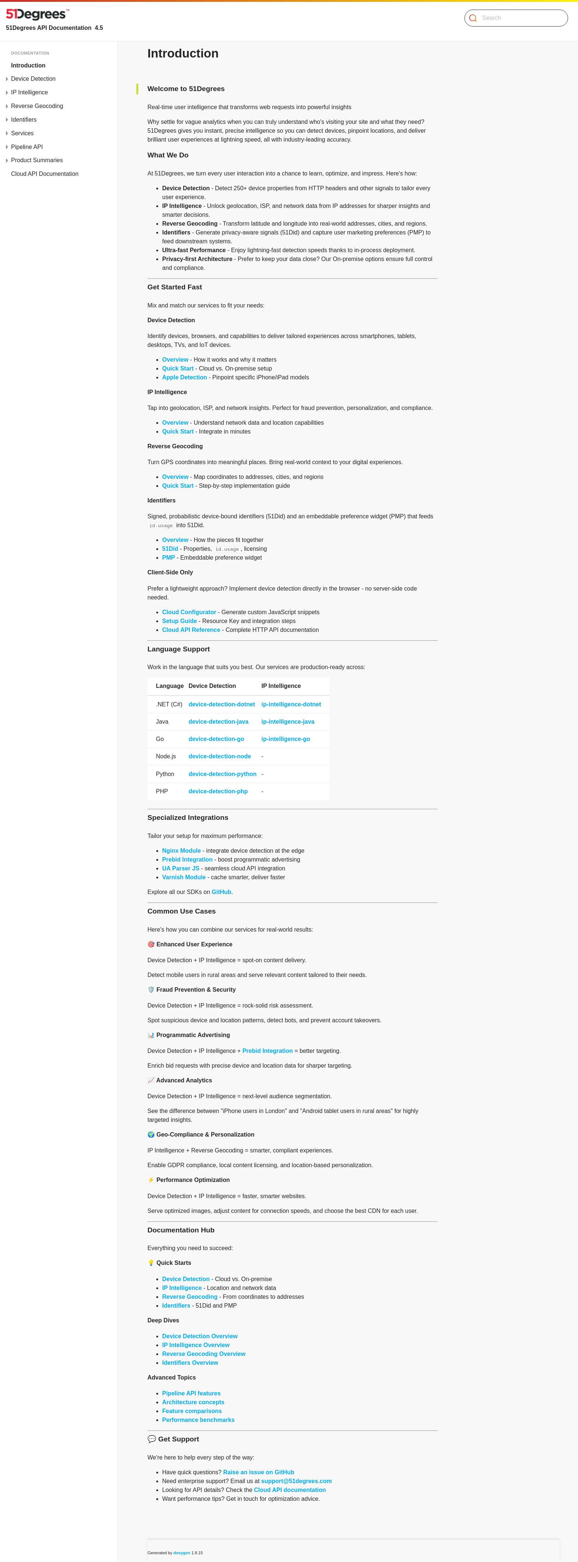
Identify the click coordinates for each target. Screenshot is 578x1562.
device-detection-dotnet (221, 704)
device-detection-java (218, 722)
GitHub (221, 892)
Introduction (28, 65)
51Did (170, 549)
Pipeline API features (191, 1393)
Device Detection (33, 79)
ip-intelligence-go (285, 739)
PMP (168, 557)
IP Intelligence (29, 92)
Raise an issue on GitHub (258, 1472)
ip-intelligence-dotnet (291, 704)
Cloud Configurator (189, 612)
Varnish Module (184, 877)
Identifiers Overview (190, 1363)
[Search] (513, 18)
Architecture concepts (193, 1402)
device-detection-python (222, 774)
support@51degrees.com (296, 1481)
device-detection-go (216, 739)
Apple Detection (184, 377)
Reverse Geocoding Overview (204, 1354)
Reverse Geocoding (37, 106)
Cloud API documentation (290, 1490)
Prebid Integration (187, 859)
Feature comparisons (192, 1411)
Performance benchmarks (198, 1420)
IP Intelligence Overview (196, 1345)
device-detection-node (219, 756)
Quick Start (178, 368)
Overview (175, 359)
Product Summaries (37, 160)
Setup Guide (179, 621)
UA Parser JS (180, 868)
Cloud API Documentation (45, 174)
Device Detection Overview (200, 1336)
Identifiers (23, 119)
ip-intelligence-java (287, 722)
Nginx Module (181, 851)
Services (22, 133)
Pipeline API (27, 147)
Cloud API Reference (191, 630)
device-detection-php (218, 791)
